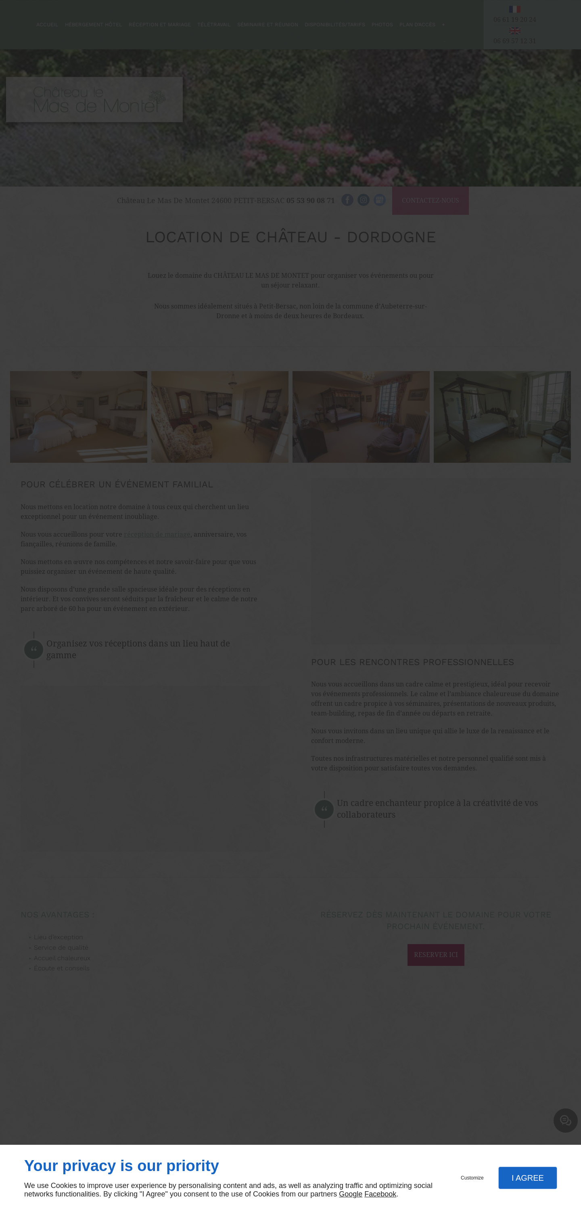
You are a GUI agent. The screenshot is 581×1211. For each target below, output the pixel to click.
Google (350, 1194)
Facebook (380, 1194)
